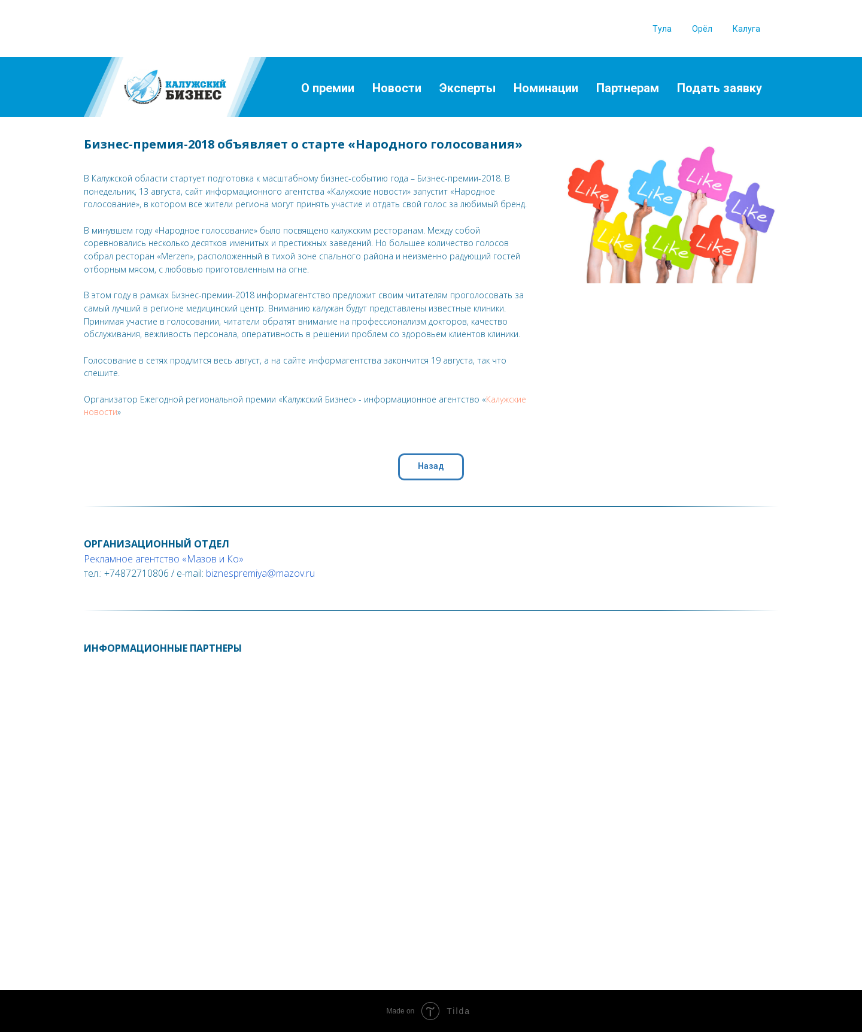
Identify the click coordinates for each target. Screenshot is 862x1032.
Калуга (746, 29)
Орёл (702, 29)
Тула (662, 29)
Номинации (546, 88)
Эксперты (467, 88)
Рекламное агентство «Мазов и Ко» (164, 558)
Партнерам (627, 88)
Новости (396, 88)
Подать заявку (719, 88)
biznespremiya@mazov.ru (260, 573)
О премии (327, 88)
